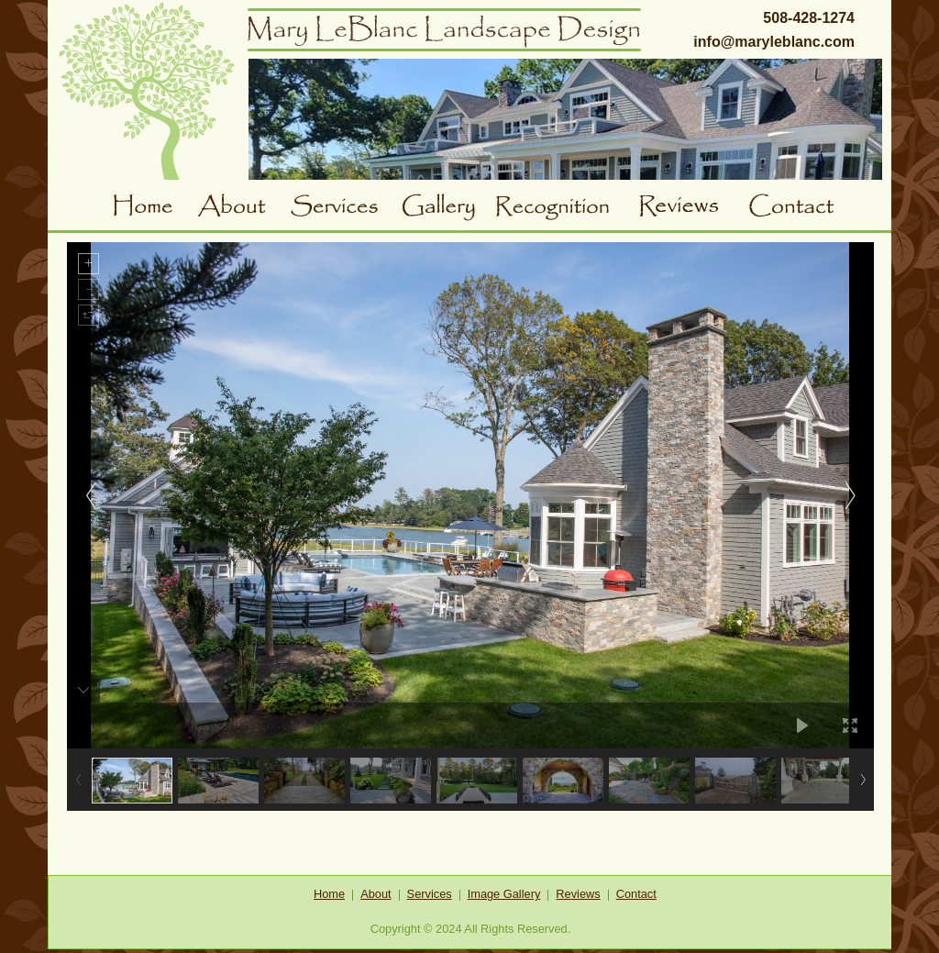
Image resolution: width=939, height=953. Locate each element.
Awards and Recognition (566, 208)
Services (343, 208)
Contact (796, 208)
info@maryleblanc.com (774, 42)
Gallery (446, 208)
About (243, 208)
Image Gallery (504, 894)
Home (154, 208)
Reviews (692, 208)
